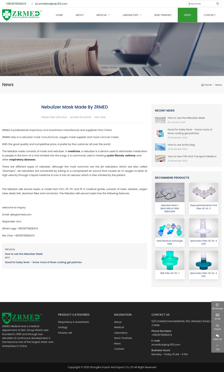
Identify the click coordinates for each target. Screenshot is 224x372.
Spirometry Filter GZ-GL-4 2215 (203, 242)
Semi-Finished (162, 15)
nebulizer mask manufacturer (40, 137)
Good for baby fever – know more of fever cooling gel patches (43, 262)
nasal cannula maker (105, 137)
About (80, 15)
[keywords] (200, 4)
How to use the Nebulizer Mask (24, 254)
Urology (62, 327)
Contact (210, 15)
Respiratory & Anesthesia (73, 322)
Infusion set (65, 333)
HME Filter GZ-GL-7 (170, 273)
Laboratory (130, 15)
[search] (218, 4)
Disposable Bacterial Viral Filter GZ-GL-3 (203, 207)
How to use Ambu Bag (181, 145)
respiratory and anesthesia (46, 130)
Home (59, 15)
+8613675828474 (16, 3)
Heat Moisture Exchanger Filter (170, 242)
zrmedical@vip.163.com (52, 3)
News (187, 15)
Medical (101, 15)
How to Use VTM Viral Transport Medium (192, 156)
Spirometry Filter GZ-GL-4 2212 (203, 275)
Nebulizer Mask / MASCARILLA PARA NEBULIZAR (169, 208)
